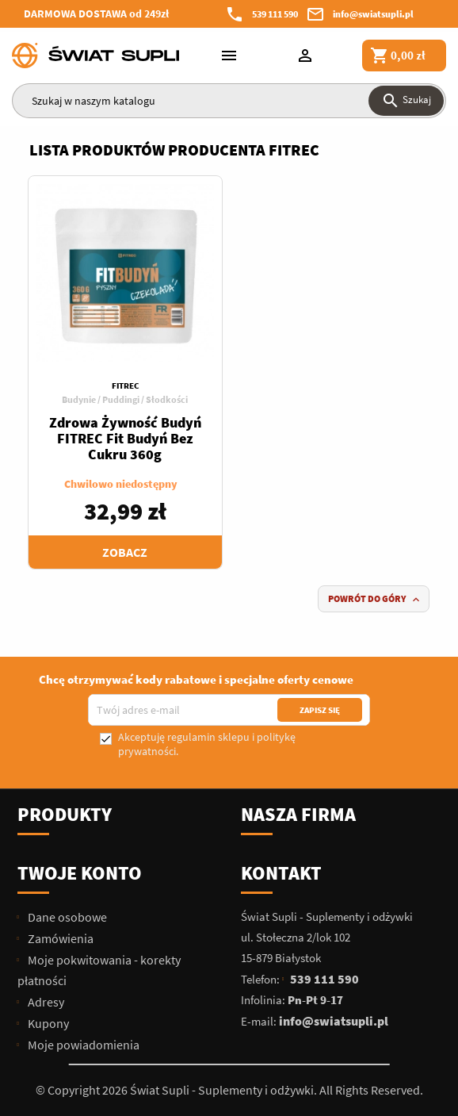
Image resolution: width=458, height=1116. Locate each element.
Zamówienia (59, 938)
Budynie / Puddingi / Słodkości (125, 399)
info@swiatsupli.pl (373, 14)
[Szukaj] (229, 100)
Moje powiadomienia (82, 1045)
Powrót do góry (375, 599)
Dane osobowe (66, 917)
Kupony (47, 1023)
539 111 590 (275, 14)
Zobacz (124, 552)
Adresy (44, 1002)
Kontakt (281, 873)
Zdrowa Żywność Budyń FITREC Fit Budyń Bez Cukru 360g (125, 438)
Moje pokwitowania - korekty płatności (99, 970)
